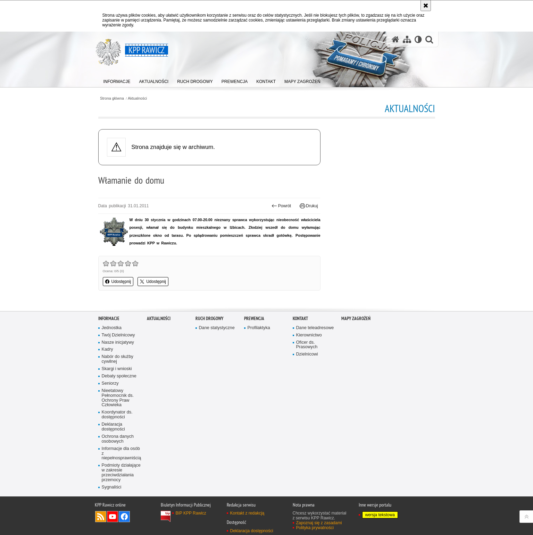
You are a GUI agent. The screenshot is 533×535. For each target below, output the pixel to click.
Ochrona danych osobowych (118, 474)
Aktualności (137, 98)
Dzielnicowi (307, 389)
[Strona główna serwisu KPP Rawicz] (395, 39)
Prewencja (254, 354)
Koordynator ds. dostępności (117, 450)
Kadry (107, 385)
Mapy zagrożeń (355, 354)
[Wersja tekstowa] (418, 39)
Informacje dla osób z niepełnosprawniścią (121, 489)
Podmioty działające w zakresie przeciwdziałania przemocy (121, 508)
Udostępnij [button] (118, 281)
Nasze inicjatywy (118, 377)
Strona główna (112, 98)
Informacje (108, 354)
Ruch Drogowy (209, 354)
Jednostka (112, 363)
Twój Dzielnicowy (118, 370)
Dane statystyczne (217, 363)
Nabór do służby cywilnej (117, 394)
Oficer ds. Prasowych (307, 380)
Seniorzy (110, 419)
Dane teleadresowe (315, 363)
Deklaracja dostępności (113, 462)
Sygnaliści (112, 522)
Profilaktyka (259, 363)
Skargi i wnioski (117, 404)
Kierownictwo (309, 370)
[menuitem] (117, 80)
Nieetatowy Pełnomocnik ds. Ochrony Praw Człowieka (118, 433)
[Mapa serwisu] (407, 39)
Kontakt (300, 354)
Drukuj (309, 206)
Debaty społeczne (119, 411)
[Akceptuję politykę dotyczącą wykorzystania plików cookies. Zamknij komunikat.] (425, 5)
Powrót (281, 206)
